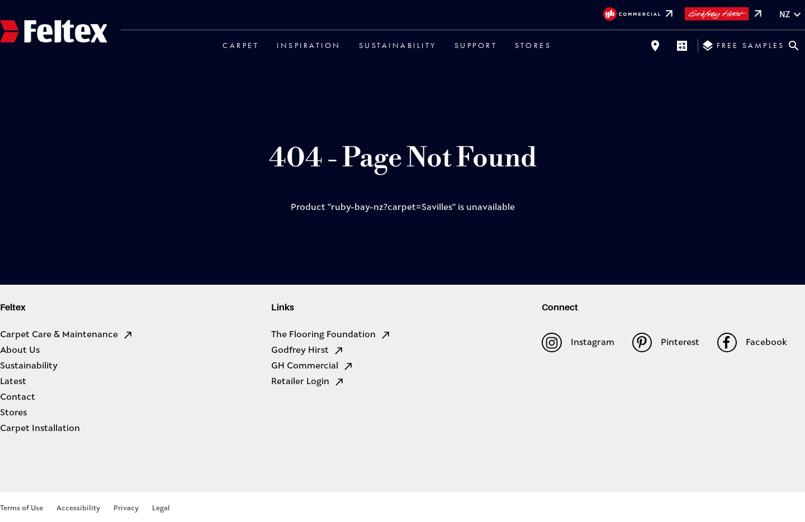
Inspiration (309, 45)
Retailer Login (308, 381)
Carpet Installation (40, 428)
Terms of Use (21, 508)
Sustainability (398, 45)
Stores (533, 45)
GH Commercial (312, 366)
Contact (17, 397)
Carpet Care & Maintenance (67, 335)
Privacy (126, 508)
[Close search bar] (794, 45)
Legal (161, 508)
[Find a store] (655, 46)
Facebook (752, 342)
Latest (13, 381)
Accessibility (78, 508)
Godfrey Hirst (307, 350)
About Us (20, 350)
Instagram (578, 342)
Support (476, 45)
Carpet (240, 45)
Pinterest (665, 342)
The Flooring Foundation (331, 335)
